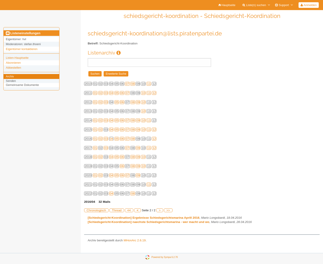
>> (168, 210)
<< (129, 210)
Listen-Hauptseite (17, 57)
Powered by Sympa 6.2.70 (164, 257)
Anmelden (308, 5)
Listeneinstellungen (23, 33)
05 (116, 93)
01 (95, 93)
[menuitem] (227, 5)
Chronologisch (96, 210)
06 (122, 93)
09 (138, 102)
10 (143, 93)
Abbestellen (13, 67)
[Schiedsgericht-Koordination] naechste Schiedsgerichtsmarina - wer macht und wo (148, 222)
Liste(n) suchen (254, 5)
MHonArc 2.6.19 (135, 240)
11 (149, 83)
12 (154, 93)
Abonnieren (13, 62)
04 (111, 93)
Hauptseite (227, 5)
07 (127, 83)
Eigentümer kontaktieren (21, 49)
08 (132, 83)
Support (282, 5)
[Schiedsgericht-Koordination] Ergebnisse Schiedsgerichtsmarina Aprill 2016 (143, 217)
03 (106, 93)
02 (100, 93)
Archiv (10, 76)
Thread (117, 210)
